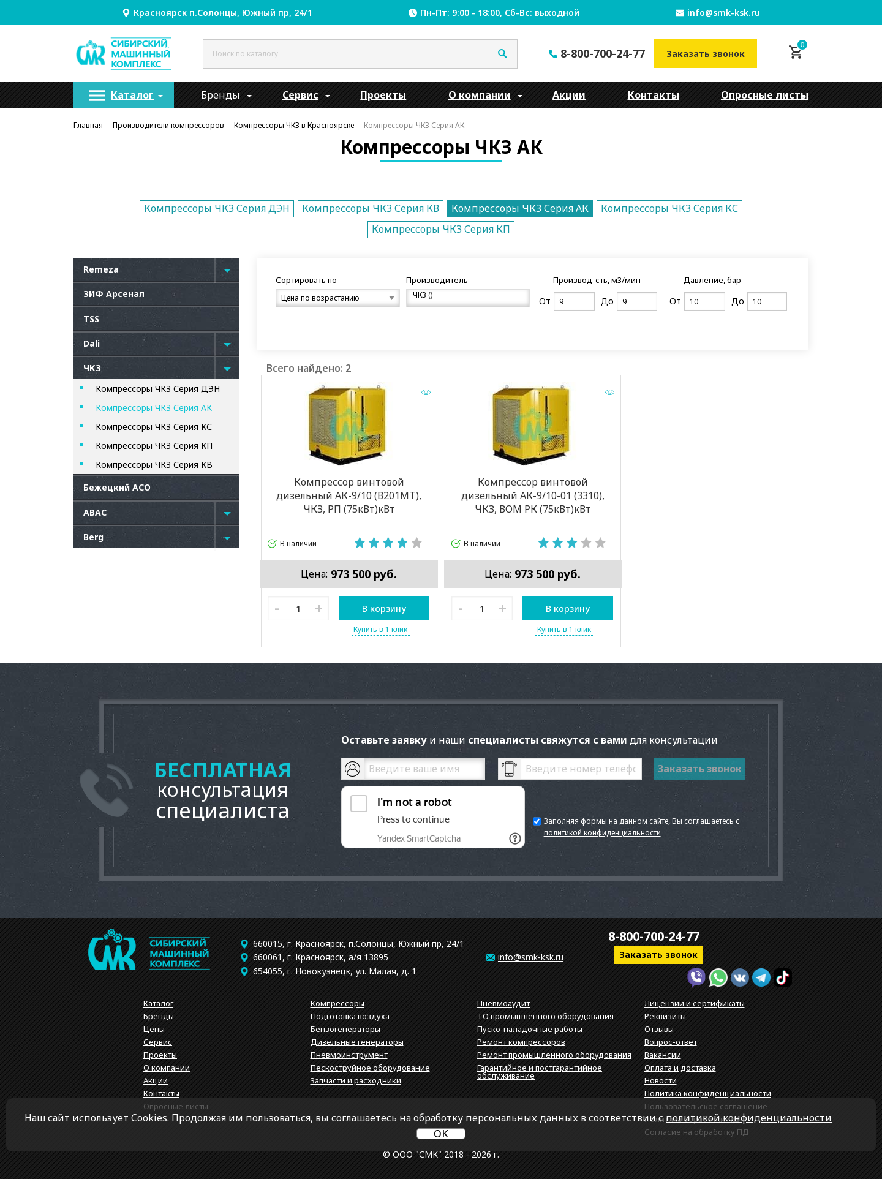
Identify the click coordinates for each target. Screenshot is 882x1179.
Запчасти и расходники (356, 1080)
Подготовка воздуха (350, 1016)
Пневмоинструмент (349, 1054)
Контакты (653, 95)
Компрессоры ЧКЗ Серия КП (441, 229)
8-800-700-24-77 (602, 53)
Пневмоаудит (503, 1003)
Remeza (101, 269)
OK (441, 1133)
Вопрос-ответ (670, 1041)
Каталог (132, 95)
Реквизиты (665, 1016)
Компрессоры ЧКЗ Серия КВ (370, 208)
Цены (154, 1028)
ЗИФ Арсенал (114, 293)
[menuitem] (124, 95)
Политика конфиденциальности (707, 1093)
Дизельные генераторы (357, 1041)
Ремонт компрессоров (521, 1041)
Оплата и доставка (680, 1067)
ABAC (95, 512)
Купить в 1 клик (380, 630)
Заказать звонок (705, 53)
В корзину (384, 608)
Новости (660, 1080)
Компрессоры (337, 1003)
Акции (569, 95)
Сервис (300, 95)
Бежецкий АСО (117, 487)
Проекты (383, 95)
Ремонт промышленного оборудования (554, 1054)
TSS (91, 319)
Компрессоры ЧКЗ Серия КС (669, 208)
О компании (479, 95)
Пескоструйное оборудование (370, 1067)
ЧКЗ (92, 368)
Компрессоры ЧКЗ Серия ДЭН (217, 208)
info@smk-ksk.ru (723, 12)
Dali (91, 343)
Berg (93, 537)
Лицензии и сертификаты (694, 1003)
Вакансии (662, 1054)
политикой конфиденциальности (602, 832)
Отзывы (659, 1028)
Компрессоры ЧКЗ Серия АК (520, 208)
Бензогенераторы (345, 1028)
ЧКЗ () (463, 295)
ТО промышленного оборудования (545, 1016)
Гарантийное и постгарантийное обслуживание (539, 1071)
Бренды (220, 95)
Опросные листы (765, 95)
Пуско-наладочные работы (529, 1028)
